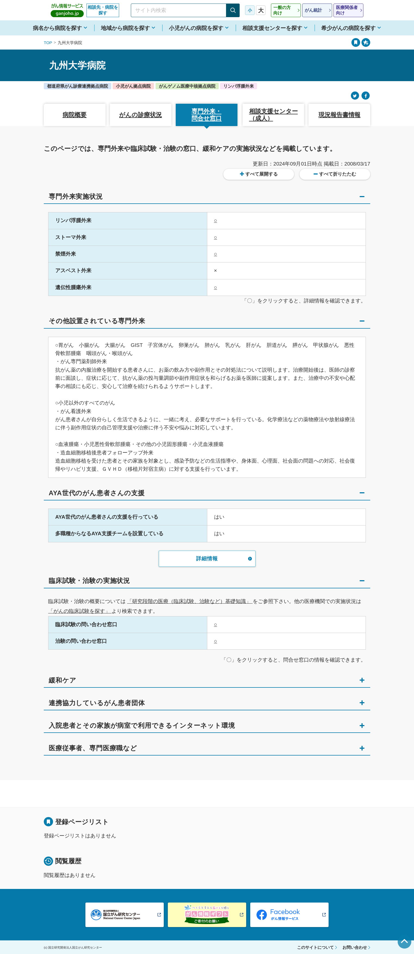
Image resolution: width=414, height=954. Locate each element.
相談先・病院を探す (103, 10)
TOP (48, 42)
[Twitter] (355, 96)
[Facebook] (365, 96)
